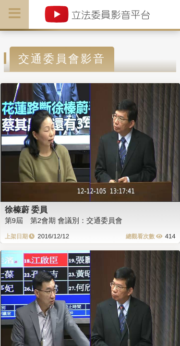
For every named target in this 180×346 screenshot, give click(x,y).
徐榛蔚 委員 (26, 209)
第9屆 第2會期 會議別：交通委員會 (64, 220)
